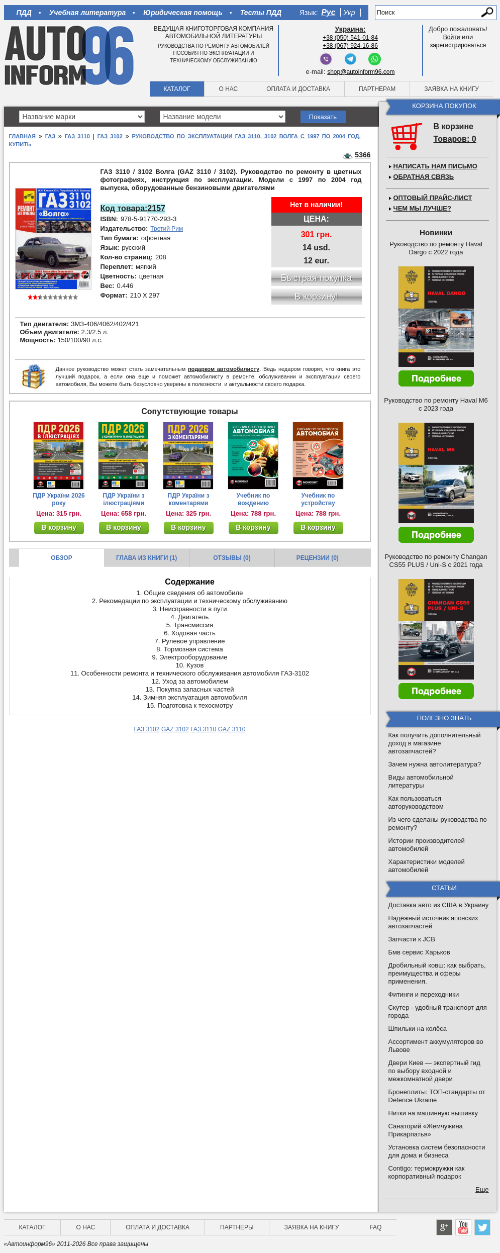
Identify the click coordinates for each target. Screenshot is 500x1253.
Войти (451, 37)
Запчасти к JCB (411, 939)
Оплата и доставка (298, 88)
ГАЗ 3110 (77, 136)
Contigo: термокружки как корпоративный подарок (426, 1172)
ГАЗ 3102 (110, 136)
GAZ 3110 (232, 729)
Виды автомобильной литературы (421, 781)
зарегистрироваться (458, 45)
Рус (329, 12)
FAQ (375, 1227)
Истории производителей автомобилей (426, 844)
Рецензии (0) (317, 557)
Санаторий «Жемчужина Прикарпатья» (425, 1130)
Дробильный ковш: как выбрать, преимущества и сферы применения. (437, 973)
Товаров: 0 (455, 139)
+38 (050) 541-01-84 (350, 37)
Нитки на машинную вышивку (433, 1113)
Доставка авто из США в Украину (438, 905)
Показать (323, 117)
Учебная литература (87, 13)
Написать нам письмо (435, 166)
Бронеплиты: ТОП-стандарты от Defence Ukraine (436, 1096)
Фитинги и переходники (423, 994)
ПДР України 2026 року (59, 499)
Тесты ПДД (260, 13)
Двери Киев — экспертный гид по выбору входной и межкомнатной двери (434, 1071)
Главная (22, 136)
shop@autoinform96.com (360, 71)
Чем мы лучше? (422, 208)
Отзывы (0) (231, 557)
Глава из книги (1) (146, 557)
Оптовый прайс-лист (432, 198)
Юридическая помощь (182, 13)
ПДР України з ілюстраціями (124, 499)
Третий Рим (166, 228)
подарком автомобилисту (223, 369)
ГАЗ (50, 136)
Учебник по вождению (253, 499)
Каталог (177, 88)
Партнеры (237, 1227)
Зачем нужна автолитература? (434, 764)
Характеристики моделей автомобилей (426, 866)
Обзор (61, 557)
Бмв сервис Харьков (419, 952)
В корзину (58, 527)
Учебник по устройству (318, 499)
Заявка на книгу (451, 88)
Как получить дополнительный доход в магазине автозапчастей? (434, 743)
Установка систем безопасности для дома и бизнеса (436, 1151)
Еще (481, 1189)
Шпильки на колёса (417, 1028)
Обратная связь (423, 176)
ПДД (24, 13)
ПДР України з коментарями (189, 499)
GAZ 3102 (175, 729)
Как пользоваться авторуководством (416, 802)
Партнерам (377, 88)
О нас (228, 88)
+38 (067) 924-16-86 (350, 45)
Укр (349, 13)
